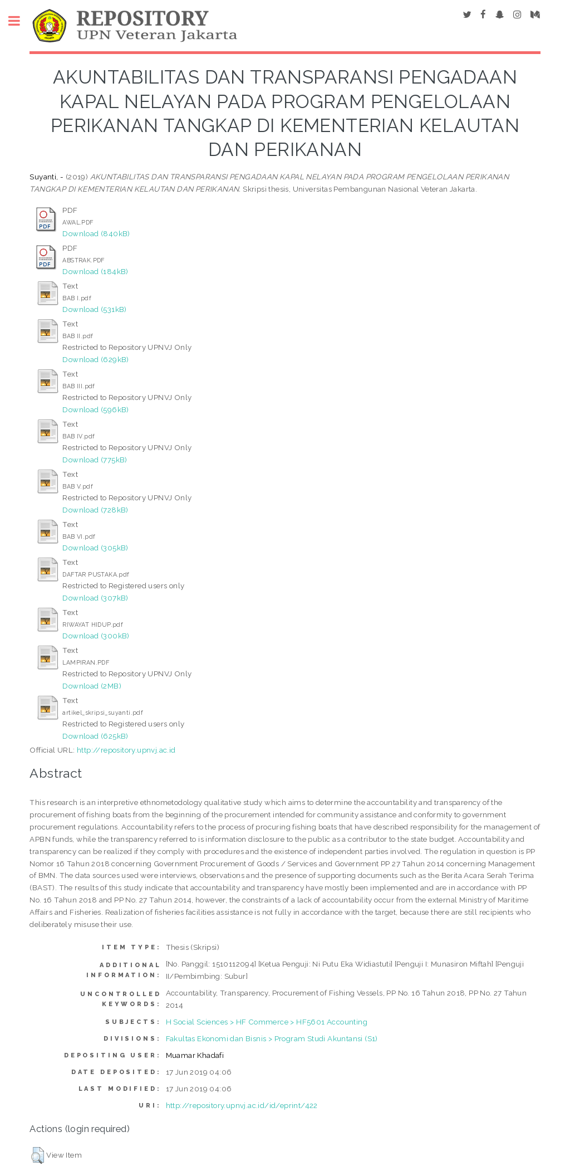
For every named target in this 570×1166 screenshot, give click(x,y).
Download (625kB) (95, 735)
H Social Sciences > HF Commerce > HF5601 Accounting (266, 1021)
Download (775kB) (94, 459)
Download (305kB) (95, 547)
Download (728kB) (95, 509)
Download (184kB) (95, 271)
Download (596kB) (95, 409)
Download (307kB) (95, 597)
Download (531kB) (94, 309)
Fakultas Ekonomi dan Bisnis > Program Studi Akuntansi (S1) (272, 1038)
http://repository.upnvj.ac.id (126, 749)
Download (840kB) (96, 233)
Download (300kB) (95, 635)
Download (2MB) (91, 685)
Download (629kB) (95, 359)
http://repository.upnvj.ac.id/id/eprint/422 (242, 1105)
